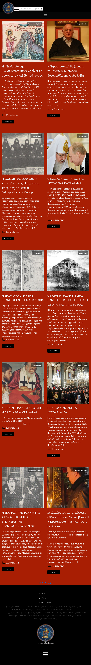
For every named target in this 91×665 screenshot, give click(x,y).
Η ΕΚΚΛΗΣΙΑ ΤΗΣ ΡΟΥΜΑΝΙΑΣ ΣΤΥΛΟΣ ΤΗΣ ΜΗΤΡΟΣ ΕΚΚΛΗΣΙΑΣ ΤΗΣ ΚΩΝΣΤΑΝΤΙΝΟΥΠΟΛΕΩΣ (21, 519)
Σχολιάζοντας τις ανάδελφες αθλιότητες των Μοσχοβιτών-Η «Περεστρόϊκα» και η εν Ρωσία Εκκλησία (68, 519)
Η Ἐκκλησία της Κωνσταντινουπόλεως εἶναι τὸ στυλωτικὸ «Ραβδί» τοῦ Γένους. (22, 70)
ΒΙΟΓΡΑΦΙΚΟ (45, 603)
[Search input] (30, 8)
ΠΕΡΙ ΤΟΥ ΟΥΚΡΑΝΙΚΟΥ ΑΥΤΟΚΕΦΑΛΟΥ (62, 410)
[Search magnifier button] (41, 8)
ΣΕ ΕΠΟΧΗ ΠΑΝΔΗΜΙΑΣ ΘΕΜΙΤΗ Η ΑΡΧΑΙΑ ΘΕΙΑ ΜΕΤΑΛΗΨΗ (22, 410)
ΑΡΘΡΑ (42, 598)
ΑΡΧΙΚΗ (43, 593)
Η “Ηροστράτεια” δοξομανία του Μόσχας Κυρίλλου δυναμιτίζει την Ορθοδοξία (65, 70)
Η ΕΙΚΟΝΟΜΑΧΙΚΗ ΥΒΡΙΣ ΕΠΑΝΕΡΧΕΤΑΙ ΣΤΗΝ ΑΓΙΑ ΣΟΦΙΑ (23, 298)
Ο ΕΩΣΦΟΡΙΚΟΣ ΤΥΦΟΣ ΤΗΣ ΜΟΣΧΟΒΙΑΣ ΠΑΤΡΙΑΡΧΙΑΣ (66, 181)
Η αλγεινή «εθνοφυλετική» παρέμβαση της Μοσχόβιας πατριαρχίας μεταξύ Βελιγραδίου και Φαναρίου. (20, 185)
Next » (49, 583)
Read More (8, 122)
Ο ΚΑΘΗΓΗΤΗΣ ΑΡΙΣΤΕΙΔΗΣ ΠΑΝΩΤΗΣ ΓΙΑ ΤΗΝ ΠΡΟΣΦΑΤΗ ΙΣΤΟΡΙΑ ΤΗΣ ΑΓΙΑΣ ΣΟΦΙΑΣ (67, 300)
